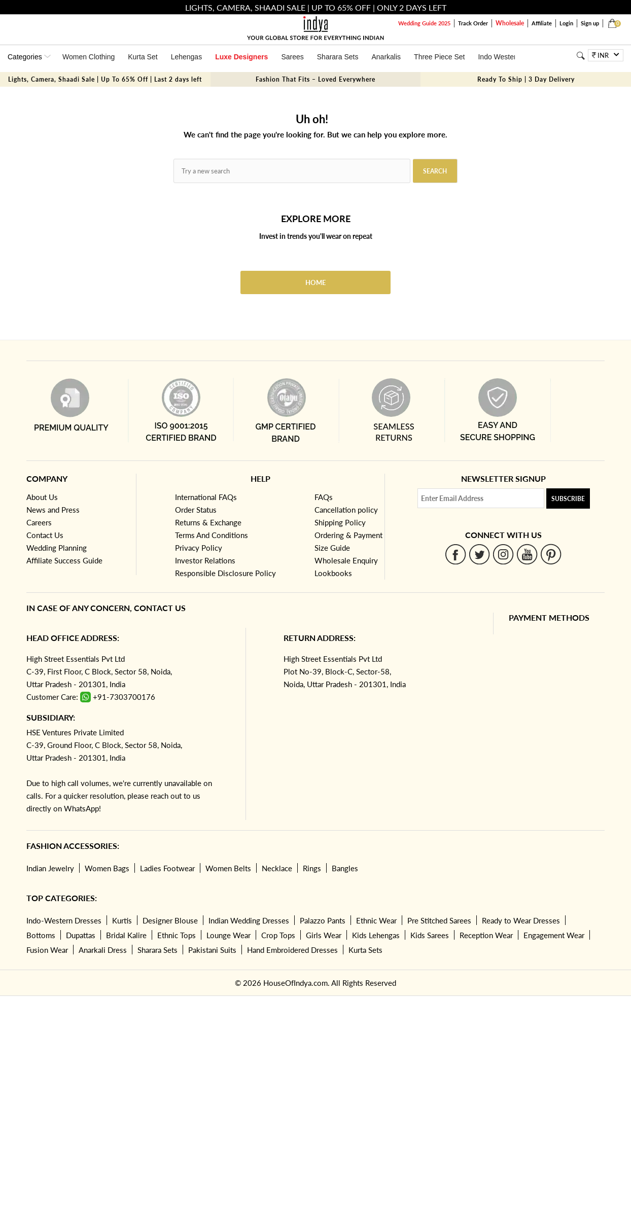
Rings (312, 868)
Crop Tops (278, 935)
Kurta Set (142, 57)
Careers (39, 522)
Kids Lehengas (376, 935)
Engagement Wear (553, 935)
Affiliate (542, 23)
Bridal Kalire (126, 935)
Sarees (292, 57)
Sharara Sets (338, 57)
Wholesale (510, 23)
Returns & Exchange (208, 522)
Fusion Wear (47, 949)
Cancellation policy (346, 509)
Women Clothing (88, 57)
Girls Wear (323, 935)
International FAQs (206, 497)
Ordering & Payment (348, 535)
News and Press (53, 509)
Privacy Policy (198, 547)
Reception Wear (486, 935)
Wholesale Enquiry (346, 560)
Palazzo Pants (322, 920)
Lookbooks (333, 573)
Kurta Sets (365, 949)
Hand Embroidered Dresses (292, 949)
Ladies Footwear (167, 868)
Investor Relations (205, 560)
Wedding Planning (56, 547)
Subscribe (568, 499)
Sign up (590, 23)
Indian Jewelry (50, 868)
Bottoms (40, 935)
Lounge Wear (228, 935)
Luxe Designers (241, 57)
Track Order (473, 23)
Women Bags (107, 868)
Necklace (277, 868)
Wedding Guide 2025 (424, 23)
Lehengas (186, 57)
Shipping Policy (340, 522)
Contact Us (44, 535)
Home (315, 282)
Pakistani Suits (212, 949)
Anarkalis (386, 57)
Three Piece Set (439, 57)
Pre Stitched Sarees (439, 920)
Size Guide (332, 547)
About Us (42, 497)
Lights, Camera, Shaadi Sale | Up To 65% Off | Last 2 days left (105, 79)
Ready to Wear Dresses (521, 920)
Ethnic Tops (176, 935)
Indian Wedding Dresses (248, 920)
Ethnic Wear (376, 920)
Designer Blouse (170, 920)
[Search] (580, 55)
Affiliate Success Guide (64, 560)
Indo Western (499, 57)
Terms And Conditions (211, 535)
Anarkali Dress (103, 949)
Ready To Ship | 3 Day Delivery (526, 79)
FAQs (323, 497)
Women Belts (228, 868)
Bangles (345, 868)
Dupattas (80, 935)
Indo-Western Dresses (63, 920)
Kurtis (122, 920)
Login (566, 23)
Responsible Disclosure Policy (225, 573)
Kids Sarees (429, 935)
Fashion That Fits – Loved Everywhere (315, 79)
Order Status (196, 509)
